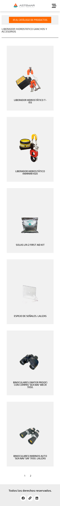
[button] (30, 20)
